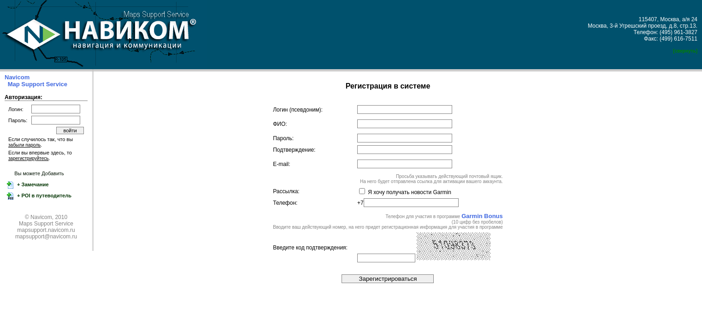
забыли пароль (24, 145)
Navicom (17, 77)
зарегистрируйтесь (28, 158)
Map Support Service (37, 84)
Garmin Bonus (482, 216)
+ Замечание (32, 184)
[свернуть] (685, 50)
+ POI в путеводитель (43, 195)
